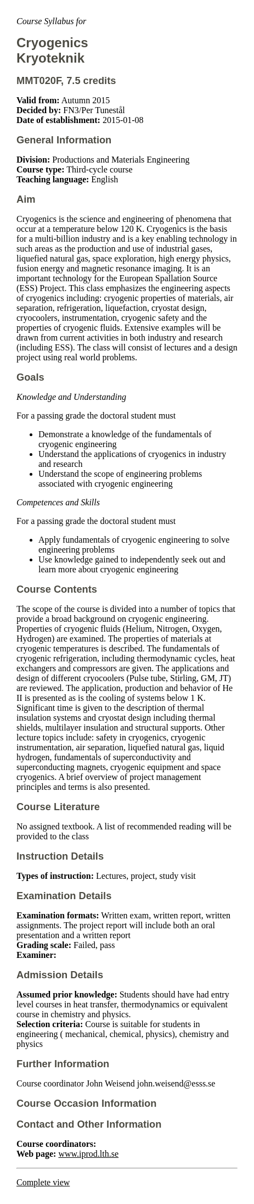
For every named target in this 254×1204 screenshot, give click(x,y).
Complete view (43, 1182)
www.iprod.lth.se (88, 1153)
